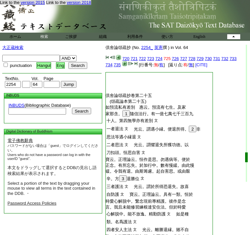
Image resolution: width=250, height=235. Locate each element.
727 (183, 58)
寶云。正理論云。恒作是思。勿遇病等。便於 (147, 159)
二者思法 (114, 144)
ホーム (15, 36)
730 (208, 58)
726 (175, 58)
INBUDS (16, 105)
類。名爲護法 (119, 221)
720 (126, 58)
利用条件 (135, 36)
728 (192, 58)
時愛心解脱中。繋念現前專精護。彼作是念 (145, 201)
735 (117, 64)
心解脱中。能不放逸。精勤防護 (136, 214)
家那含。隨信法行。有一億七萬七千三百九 (149, 113)
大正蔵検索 (12, 47)
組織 (103, 36)
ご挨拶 (71, 36)
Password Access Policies (31, 203)
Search (81, 111)
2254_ (147, 47)
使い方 (167, 36)
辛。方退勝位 (122, 178)
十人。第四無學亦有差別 (129, 120)
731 (216, 58)
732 (225, 58)
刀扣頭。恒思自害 (123, 152)
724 (158, 58)
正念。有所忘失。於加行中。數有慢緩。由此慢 (149, 165)
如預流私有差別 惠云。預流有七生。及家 (145, 107)
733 (233, 58)
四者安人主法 (119, 229)
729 (200, 58)
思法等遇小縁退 (121, 136)
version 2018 (79, 2)
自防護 (112, 194)
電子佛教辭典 (20, 140)
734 (109, 64)
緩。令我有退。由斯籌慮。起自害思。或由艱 (147, 171)
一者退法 (114, 128)
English (199, 36)
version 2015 (33, 2)
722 (142, 58)
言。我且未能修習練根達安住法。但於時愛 (145, 207)
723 (150, 58)
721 (134, 58)
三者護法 (114, 186)
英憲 (158, 47)
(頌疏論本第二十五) (128, 101)
